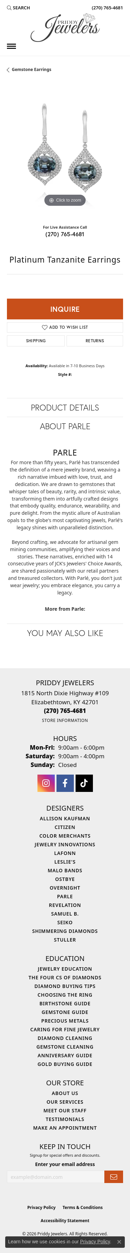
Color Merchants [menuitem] (64, 835)
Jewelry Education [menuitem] (65, 968)
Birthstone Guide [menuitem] (65, 1003)
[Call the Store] (65, 711)
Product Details (65, 407)
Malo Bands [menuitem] (64, 870)
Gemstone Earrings (31, 69)
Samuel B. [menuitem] (65, 913)
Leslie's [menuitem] (65, 861)
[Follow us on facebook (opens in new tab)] (65, 783)
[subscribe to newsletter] (113, 1177)
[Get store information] (65, 720)
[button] (18, 8)
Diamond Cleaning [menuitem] (65, 1038)
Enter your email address (65, 1164)
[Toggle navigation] (11, 46)
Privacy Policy (41, 1207)
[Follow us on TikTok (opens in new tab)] (84, 783)
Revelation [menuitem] (65, 905)
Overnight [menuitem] (65, 887)
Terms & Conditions (82, 1207)
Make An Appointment (65, 1127)
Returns (95, 340)
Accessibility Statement (65, 1221)
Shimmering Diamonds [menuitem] (65, 931)
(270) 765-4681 (65, 234)
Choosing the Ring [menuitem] (64, 994)
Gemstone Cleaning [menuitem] (65, 1046)
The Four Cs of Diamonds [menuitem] (64, 977)
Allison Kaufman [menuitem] (65, 818)
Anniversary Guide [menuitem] (64, 1055)
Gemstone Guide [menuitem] (65, 1012)
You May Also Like (65, 632)
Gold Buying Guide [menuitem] (64, 1064)
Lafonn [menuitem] (65, 853)
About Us (65, 1093)
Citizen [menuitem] (65, 827)
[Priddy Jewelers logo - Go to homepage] (65, 28)
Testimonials (65, 1119)
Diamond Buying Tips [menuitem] (65, 986)
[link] (106, 8)
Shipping (36, 340)
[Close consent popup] (119, 1242)
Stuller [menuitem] (65, 939)
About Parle (65, 426)
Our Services (65, 1101)
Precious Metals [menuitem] (65, 1020)
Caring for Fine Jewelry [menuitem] (65, 1029)
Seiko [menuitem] (65, 922)
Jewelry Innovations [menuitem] (65, 844)
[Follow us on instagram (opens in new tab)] (46, 783)
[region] (65, 150)
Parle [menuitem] (65, 896)
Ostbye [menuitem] (65, 879)
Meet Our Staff (65, 1110)
